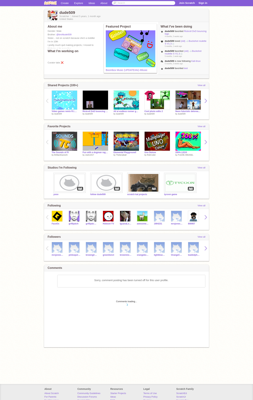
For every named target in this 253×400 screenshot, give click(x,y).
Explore (78, 3)
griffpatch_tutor (92, 223)
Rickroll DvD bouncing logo (95, 111)
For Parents (50, 396)
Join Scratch (187, 2)
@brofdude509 (64, 34)
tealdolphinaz (194, 255)
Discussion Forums (87, 396)
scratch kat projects (137, 194)
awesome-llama (143, 223)
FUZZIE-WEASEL (185, 155)
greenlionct (108, 255)
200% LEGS (181, 152)
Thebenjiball (121, 155)
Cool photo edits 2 (153, 111)
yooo (56, 194)
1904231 (158, 223)
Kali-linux (196, 61)
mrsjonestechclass (177, 223)
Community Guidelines (88, 393)
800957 (191, 223)
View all (201, 85)
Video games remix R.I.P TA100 (64, 111)
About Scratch (51, 393)
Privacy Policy (150, 396)
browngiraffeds (92, 255)
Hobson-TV (108, 223)
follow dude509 (98, 194)
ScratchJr (181, 396)
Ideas (92, 3)
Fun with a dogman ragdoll (95, 152)
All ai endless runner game (126, 111)
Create (65, 3)
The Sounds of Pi (60, 152)
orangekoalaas (143, 255)
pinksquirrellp (74, 255)
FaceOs (55, 223)
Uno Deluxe (150, 152)
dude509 (58, 114)
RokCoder (151, 155)
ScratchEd (181, 393)
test (186, 68)
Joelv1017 (89, 155)
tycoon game (170, 194)
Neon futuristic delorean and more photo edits (188, 111)
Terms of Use (150, 393)
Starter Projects (118, 393)
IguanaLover (126, 223)
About (103, 3)
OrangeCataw (177, 255)
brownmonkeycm (126, 255)
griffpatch (73, 223)
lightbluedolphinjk (160, 255)
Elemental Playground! (124, 152)
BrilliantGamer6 (61, 155)
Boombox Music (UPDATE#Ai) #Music (126, 70)
